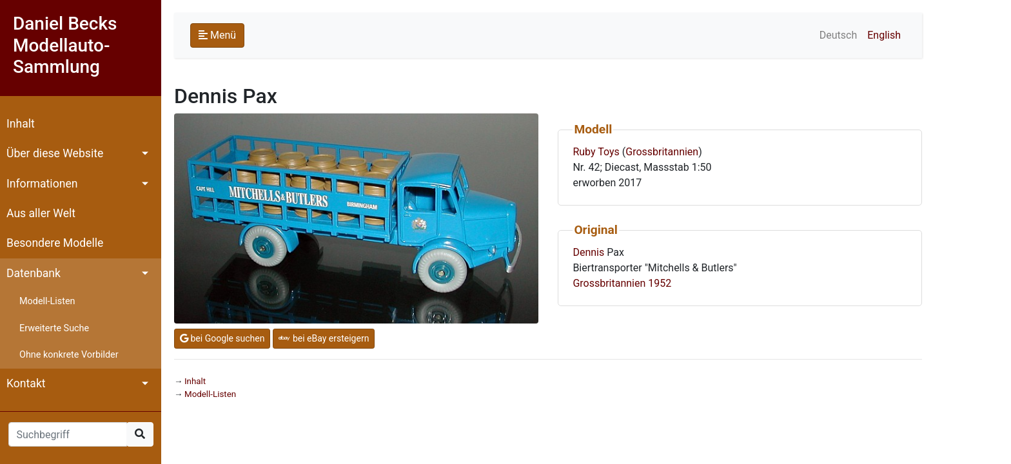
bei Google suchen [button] (222, 338)
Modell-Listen (47, 301)
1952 (659, 283)
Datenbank (33, 273)
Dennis (588, 252)
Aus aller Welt (40, 213)
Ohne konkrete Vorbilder (69, 354)
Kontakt (26, 383)
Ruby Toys (596, 152)
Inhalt (20, 123)
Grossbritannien (661, 152)
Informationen (41, 183)
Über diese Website (54, 153)
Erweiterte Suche (54, 328)
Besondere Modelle (54, 243)
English (884, 35)
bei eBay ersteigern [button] (324, 338)
